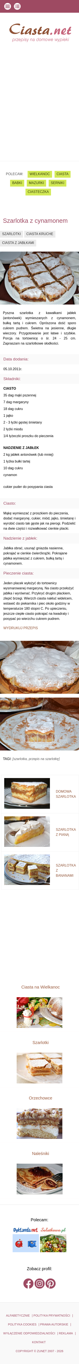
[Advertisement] (39, 119)
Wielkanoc (40, 174)
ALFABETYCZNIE (18, 1315)
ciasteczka (38, 192)
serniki (57, 183)
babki (17, 183)
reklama (66, 1333)
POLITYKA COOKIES (22, 1324)
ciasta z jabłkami (18, 243)
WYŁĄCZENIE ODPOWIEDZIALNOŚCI (29, 1333)
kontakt (39, 1342)
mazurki (36, 183)
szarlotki (11, 234)
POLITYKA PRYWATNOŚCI (51, 1315)
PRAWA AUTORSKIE (54, 1324)
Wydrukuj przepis (20, 628)
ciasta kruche (39, 234)
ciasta (63, 174)
